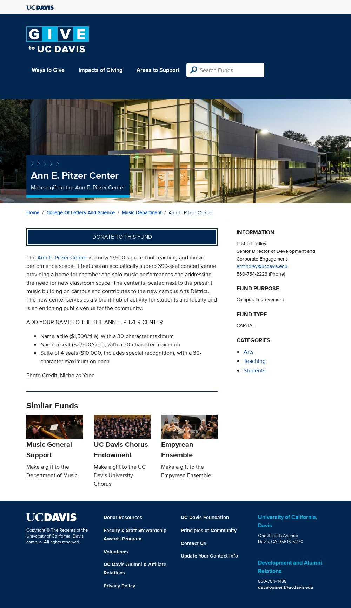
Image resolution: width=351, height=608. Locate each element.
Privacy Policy (119, 585)
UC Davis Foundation (205, 517)
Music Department (141, 212)
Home (32, 212)
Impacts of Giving (100, 70)
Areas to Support (158, 70)
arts (248, 352)
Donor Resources (123, 517)
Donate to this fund (122, 237)
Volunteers (116, 551)
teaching (255, 361)
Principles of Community (209, 530)
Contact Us (193, 543)
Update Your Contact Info (209, 555)
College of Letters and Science (80, 212)
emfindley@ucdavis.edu (262, 266)
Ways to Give (48, 70)
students (254, 370)
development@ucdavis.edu (285, 587)
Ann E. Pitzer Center (62, 258)
